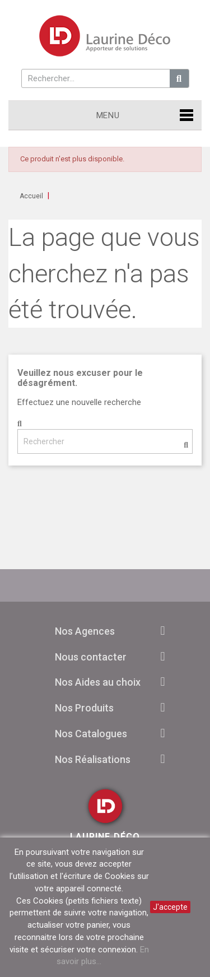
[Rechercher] (105, 441)
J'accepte (170, 906)
